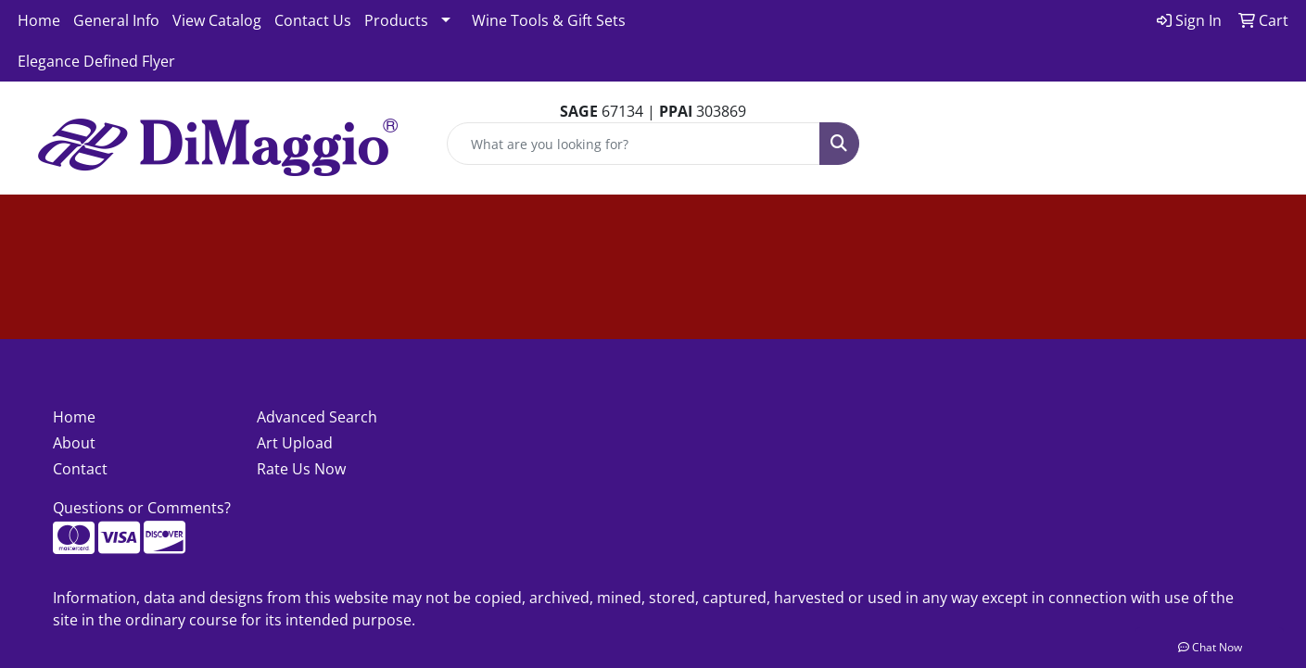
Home (39, 20)
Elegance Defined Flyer (96, 61)
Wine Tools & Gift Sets (549, 20)
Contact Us (312, 20)
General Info (116, 20)
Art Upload (295, 443)
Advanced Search (317, 417)
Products (396, 20)
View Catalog (216, 20)
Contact (80, 469)
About (74, 443)
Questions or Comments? (142, 508)
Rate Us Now (301, 469)
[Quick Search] (634, 143)
